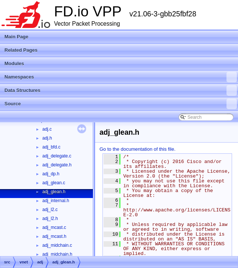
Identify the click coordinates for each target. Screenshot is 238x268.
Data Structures (120, 90)
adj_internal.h (55, 200)
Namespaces (120, 77)
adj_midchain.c (57, 245)
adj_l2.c (50, 209)
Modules (14, 63)
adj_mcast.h (54, 236)
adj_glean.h (53, 191)
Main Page (16, 36)
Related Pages (21, 50)
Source (120, 104)
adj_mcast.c (54, 227)
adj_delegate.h (57, 165)
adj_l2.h (50, 218)
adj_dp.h (50, 173)
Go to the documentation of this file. (138, 149)
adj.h (47, 138)
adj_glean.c (53, 182)
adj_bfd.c (51, 147)
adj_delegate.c (56, 156)
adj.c (47, 129)
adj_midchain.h (57, 254)
